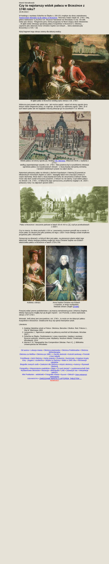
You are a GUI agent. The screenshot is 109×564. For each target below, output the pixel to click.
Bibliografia (54, 370)
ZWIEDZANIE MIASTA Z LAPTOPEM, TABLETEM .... (60, 378)
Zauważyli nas (72, 370)
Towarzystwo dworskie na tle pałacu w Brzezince (38, 18)
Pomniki (86, 354)
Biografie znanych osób (29, 364)
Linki (63, 370)
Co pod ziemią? (63, 368)
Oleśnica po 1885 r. (44, 354)
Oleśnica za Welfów (27, 354)
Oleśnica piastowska (52, 350)
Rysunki (63, 374)
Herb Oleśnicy (36, 358)
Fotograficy (24, 368)
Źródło (76, 307)
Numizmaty (70, 358)
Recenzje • (45, 370)
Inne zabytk (55, 356)
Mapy (53, 368)
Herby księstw (49, 358)
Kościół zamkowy (75, 354)
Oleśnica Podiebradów (71, 350)
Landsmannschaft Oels (80, 368)
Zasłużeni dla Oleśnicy (49, 364)
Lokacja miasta (36, 350)
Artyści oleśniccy (66, 364)
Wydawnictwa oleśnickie (30, 370)
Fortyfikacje (25, 358)
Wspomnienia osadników (40, 368)
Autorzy (77, 364)
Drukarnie (60, 358)
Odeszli (71, 374)
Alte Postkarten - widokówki (33, 374)
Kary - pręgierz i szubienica (33, 360)
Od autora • (25, 350)
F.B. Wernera (60, 161)
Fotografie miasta (52, 374)
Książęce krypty (82, 358)
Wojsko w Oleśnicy (53, 360)
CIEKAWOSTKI (32, 378)
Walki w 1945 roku (69, 360)
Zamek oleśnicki (60, 354)
